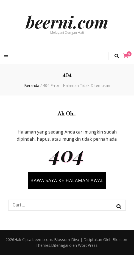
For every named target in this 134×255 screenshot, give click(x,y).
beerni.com (67, 22)
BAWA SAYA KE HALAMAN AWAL (67, 180)
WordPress (87, 245)
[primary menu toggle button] (6, 55)
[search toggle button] (117, 56)
